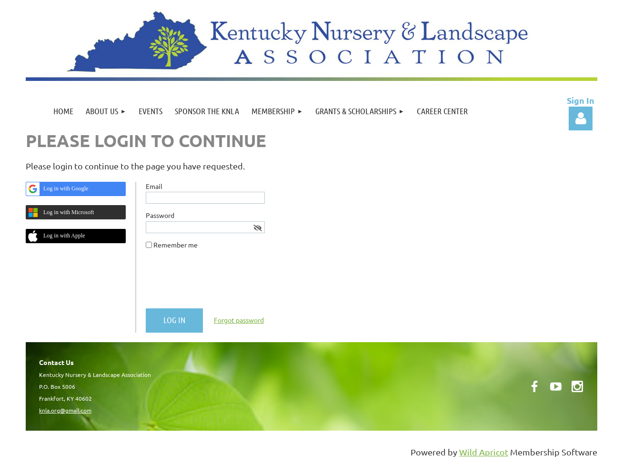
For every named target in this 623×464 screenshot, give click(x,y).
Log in (581, 118)
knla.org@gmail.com (65, 410)
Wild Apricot (483, 452)
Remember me (175, 244)
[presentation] (218, 282)
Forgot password (239, 320)
